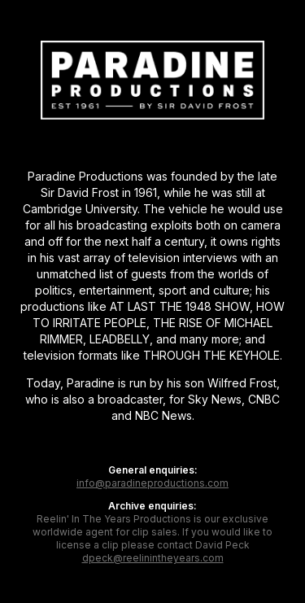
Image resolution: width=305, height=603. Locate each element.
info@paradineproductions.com (152, 483)
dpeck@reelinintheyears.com (153, 558)
